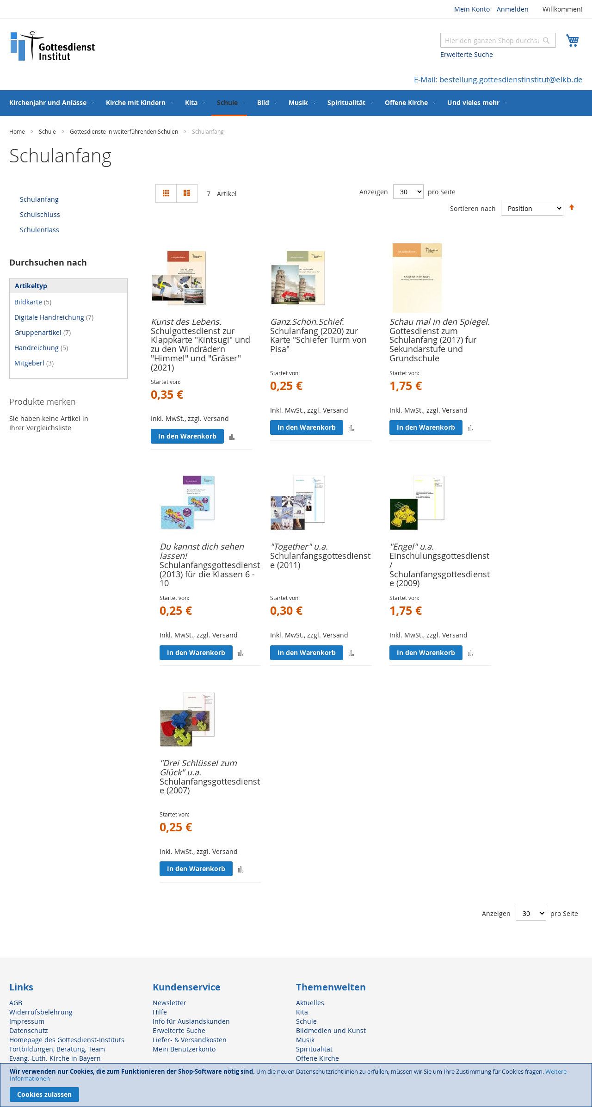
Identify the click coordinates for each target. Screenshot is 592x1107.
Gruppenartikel (42, 332)
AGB (15, 1002)
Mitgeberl (34, 363)
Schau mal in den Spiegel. (439, 321)
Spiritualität (314, 1049)
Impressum (26, 1021)
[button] (232, 436)
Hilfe (160, 1012)
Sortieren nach (473, 208)
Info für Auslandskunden (191, 1021)
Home (17, 131)
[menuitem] (50, 102)
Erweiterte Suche (466, 54)
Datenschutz (28, 1030)
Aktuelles (310, 1002)
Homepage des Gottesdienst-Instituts (66, 1039)
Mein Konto (472, 9)
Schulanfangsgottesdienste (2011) (320, 560)
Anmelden (513, 9)
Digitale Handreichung (53, 317)
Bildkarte (32, 301)
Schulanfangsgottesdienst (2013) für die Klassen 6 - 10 (210, 574)
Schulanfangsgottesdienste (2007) (210, 786)
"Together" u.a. (299, 546)
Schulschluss (40, 214)
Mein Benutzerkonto (184, 1049)
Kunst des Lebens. (186, 321)
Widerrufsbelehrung (41, 1012)
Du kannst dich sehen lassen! (202, 551)
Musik (305, 1039)
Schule (48, 131)
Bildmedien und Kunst (331, 1030)
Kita (302, 1012)
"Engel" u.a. (411, 546)
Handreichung (41, 347)
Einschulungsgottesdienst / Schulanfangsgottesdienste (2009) (439, 569)
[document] (296, 1085)
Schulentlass (39, 229)
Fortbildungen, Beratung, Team (57, 1049)
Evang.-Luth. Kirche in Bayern (55, 1058)
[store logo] (53, 46)
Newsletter (169, 1002)
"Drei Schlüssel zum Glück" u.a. (198, 767)
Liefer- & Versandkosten (190, 1039)
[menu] (296, 103)
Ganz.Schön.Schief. (307, 321)
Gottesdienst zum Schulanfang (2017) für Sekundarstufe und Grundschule (432, 344)
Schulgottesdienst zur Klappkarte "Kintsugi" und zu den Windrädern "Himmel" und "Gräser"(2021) (200, 349)
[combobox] (498, 40)
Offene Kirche (317, 1058)
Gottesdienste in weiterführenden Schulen (124, 131)
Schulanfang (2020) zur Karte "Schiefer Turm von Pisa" (318, 340)
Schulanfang (39, 199)
